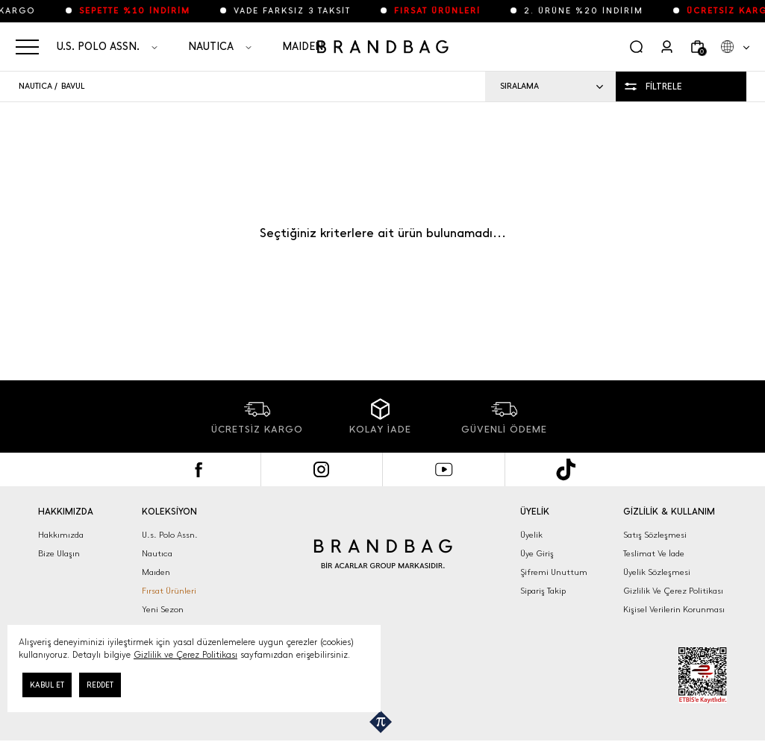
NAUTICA (211, 46)
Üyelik (531, 535)
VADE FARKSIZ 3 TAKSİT (304, 11)
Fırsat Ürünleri (169, 591)
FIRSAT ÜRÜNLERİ (450, 11)
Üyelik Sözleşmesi (656, 572)
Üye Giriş (537, 554)
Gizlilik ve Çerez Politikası (185, 655)
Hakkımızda (61, 535)
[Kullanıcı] (667, 46)
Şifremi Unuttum (553, 572)
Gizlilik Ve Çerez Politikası (673, 591)
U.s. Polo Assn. (170, 535)
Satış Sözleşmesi (655, 535)
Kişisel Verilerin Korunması (674, 609)
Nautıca (157, 554)
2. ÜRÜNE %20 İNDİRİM (596, 11)
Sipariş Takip (543, 591)
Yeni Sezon (163, 609)
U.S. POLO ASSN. (98, 46)
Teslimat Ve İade (653, 554)
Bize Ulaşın (59, 554)
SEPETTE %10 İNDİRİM (147, 11)
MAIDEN (302, 46)
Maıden (156, 572)
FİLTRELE (664, 86)
